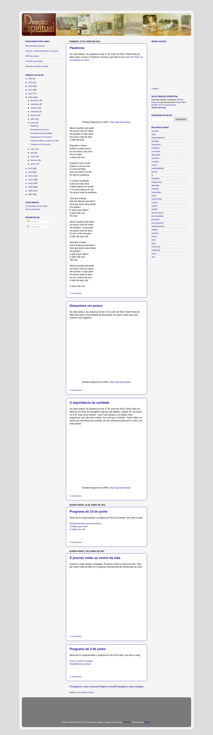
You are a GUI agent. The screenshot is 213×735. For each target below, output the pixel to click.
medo (153, 196)
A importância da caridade (89, 402)
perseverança (157, 213)
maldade (155, 189)
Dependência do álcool (80, 664)
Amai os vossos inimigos (81, 661)
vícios (153, 254)
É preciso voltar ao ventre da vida (95, 558)
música (154, 202)
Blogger (147, 722)
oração (154, 206)
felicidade (155, 178)
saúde (154, 236)
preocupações (157, 223)
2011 (30, 180)
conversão (155, 151)
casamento (156, 144)
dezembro (35, 100)
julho (33, 119)
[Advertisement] (106, 707)
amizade (155, 131)
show (153, 243)
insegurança (156, 182)
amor (153, 134)
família (154, 172)
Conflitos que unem (79, 526)
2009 (30, 187)
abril (33, 153)
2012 (30, 176)
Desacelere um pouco (86, 305)
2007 (30, 194)
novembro (35, 104)
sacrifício (155, 233)
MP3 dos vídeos (32, 56)
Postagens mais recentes (84, 686)
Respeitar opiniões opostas (36, 66)
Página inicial (107, 686)
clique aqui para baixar (119, 122)
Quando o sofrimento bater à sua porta (41, 51)
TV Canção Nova (168, 105)
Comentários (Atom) (85, 692)
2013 (30, 172)
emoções (155, 158)
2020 (30, 79)
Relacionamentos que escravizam (85, 523)
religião (154, 230)
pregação (155, 219)
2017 (30, 90)
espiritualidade (157, 168)
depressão (155, 155)
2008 (30, 191)
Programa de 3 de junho (88, 649)
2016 (30, 94)
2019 (30, 82)
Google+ (155, 88)
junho (33, 123)
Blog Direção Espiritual (35, 46)
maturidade (156, 192)
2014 (30, 168)
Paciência (77, 48)
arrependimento (158, 138)
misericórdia (156, 199)
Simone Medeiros (32, 209)
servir (153, 240)
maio (33, 149)
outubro (34, 108)
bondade (155, 141)
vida (153, 257)
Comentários (34, 227)
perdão (154, 209)
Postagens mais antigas (129, 686)
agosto (34, 115)
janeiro (34, 164)
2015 (30, 97)
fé (152, 175)
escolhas (155, 162)
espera (154, 165)
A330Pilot (127, 722)
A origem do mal (77, 529)
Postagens (33, 221)
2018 (30, 86)
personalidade (157, 216)
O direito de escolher (34, 61)
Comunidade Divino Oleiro (36, 206)
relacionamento (158, 226)
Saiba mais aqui (158, 107)
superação (155, 250)
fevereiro (35, 160)
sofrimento (155, 247)
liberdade (155, 185)
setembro (35, 111)
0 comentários (76, 293)
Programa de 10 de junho (89, 511)
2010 (30, 183)
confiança (155, 148)
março (33, 156)
